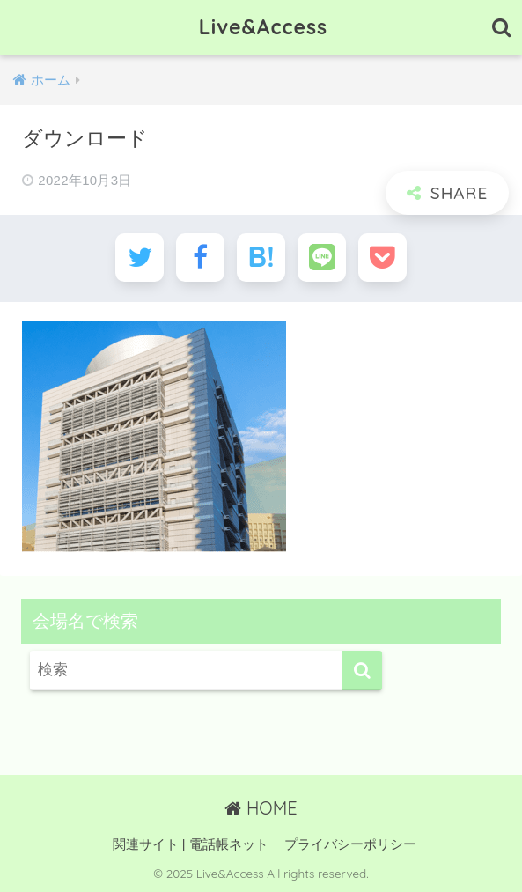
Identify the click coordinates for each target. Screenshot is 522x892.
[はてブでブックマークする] (261, 257)
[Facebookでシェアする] (200, 257)
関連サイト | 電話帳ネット (190, 844)
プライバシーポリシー (350, 844)
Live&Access (263, 27)
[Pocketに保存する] (382, 257)
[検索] (362, 670)
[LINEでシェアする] (322, 257)
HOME (260, 808)
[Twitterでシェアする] (139, 257)
